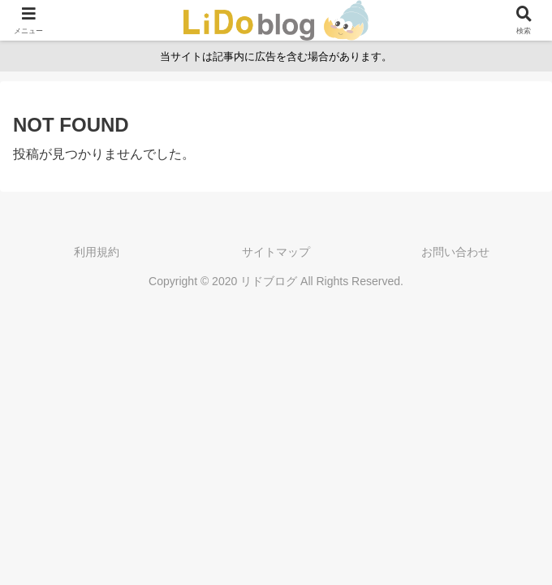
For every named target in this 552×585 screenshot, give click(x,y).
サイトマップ (276, 251)
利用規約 (96, 251)
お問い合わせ (455, 251)
